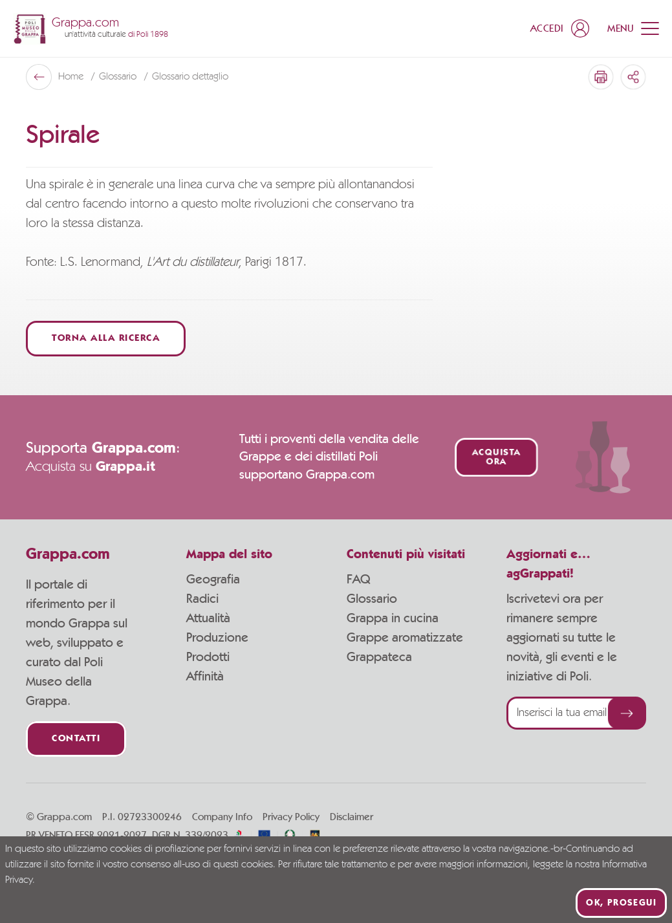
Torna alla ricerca (106, 338)
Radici (202, 598)
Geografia (213, 579)
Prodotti (208, 657)
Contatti (76, 739)
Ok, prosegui (621, 902)
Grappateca (379, 657)
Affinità (205, 676)
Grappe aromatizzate (405, 637)
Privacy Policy (291, 817)
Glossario (119, 77)
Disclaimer (351, 817)
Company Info (222, 817)
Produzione (217, 637)
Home (72, 77)
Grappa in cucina (393, 618)
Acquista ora (496, 457)
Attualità (208, 618)
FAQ (358, 579)
